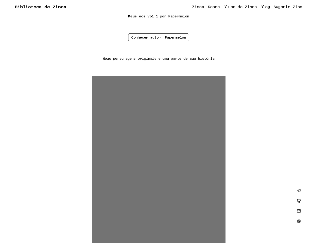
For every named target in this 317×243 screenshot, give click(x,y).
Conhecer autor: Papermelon (158, 37)
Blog (265, 7)
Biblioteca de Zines (40, 6)
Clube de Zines (240, 7)
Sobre (214, 7)
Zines (198, 7)
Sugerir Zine (288, 7)
